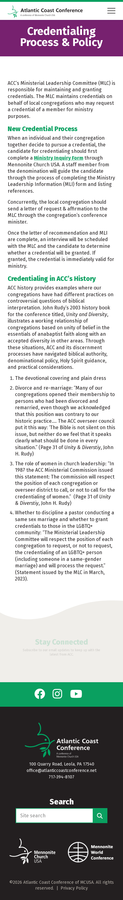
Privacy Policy (74, 888)
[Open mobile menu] (111, 10)
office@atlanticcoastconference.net (61, 770)
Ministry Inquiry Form (58, 158)
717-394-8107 (61, 777)
